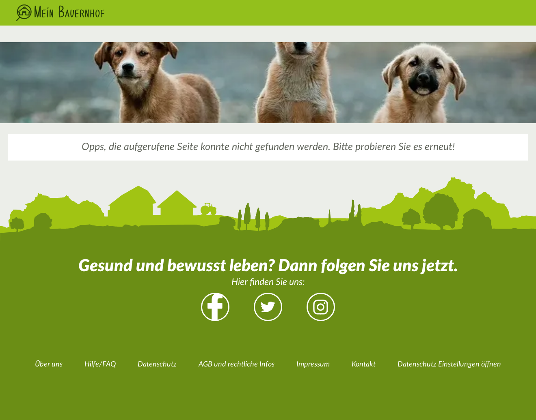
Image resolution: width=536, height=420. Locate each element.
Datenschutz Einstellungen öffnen (449, 364)
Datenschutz (157, 364)
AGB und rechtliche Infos (236, 364)
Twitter (268, 307)
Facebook (215, 307)
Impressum (313, 364)
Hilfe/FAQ (100, 364)
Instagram (321, 307)
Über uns (49, 364)
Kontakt (364, 364)
